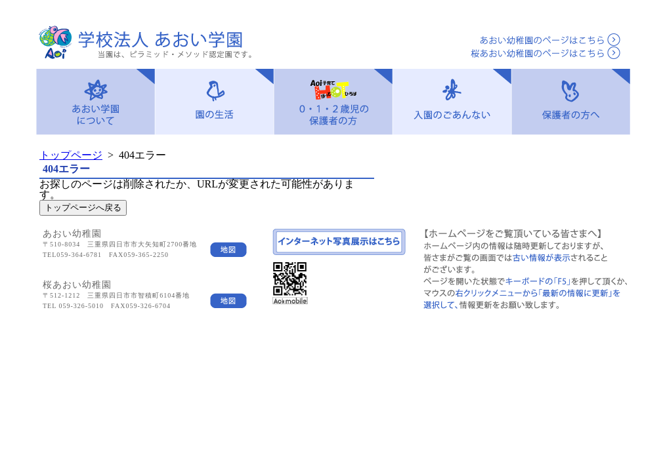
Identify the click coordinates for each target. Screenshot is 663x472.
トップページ (70, 155)
